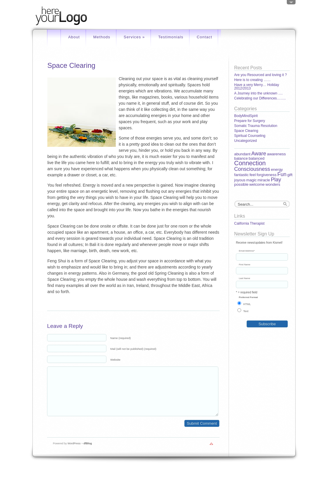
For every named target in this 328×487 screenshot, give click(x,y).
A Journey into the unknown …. (258, 93)
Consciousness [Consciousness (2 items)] (252, 169)
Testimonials (170, 37)
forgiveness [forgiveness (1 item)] (267, 175)
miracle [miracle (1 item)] (264, 180)
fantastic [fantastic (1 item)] (241, 175)
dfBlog (88, 452)
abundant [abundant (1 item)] (242, 154)
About (74, 37)
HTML (247, 304)
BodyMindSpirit (246, 116)
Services (134, 37)
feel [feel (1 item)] (252, 175)
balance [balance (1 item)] (241, 158)
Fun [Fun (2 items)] (281, 174)
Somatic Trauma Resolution (255, 126)
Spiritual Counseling (249, 136)
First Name (244, 265)
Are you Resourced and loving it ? (260, 75)
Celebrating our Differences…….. (260, 98)
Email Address (247, 251)
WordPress (74, 452)
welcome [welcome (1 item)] (257, 184)
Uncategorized (245, 141)
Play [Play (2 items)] (276, 180)
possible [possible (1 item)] (241, 184)
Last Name (244, 278)
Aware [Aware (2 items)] (258, 153)
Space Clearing (246, 131)
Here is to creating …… (252, 80)
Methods (101, 37)
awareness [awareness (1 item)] (276, 154)
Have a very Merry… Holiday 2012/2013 (256, 86)
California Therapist (249, 223)
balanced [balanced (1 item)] (256, 158)
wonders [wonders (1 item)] (272, 184)
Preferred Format (248, 297)
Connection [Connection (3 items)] (250, 163)
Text (245, 311)
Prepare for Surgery (249, 121)
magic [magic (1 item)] (251, 180)
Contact (204, 37)
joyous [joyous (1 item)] (240, 180)
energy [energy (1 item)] (277, 169)
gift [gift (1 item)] (290, 175)
